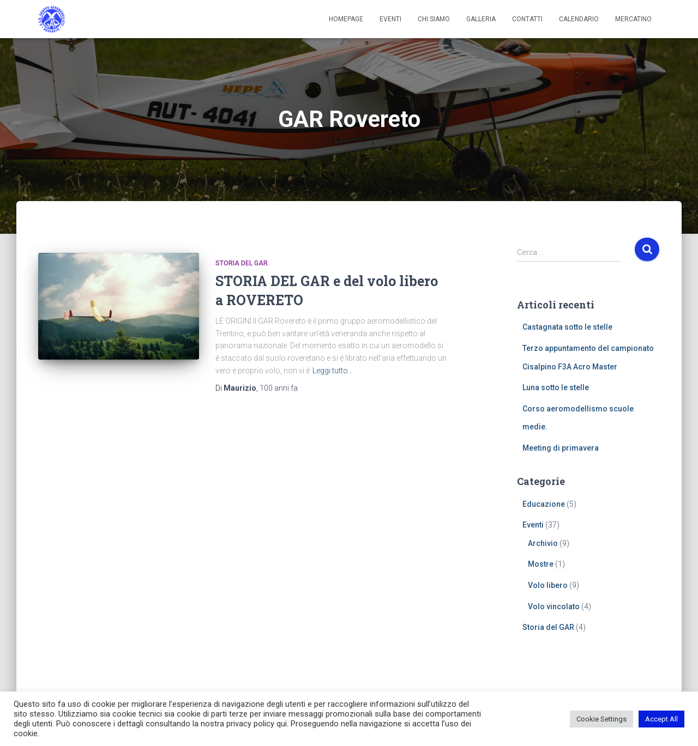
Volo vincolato (554, 606)
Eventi (390, 19)
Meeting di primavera (560, 448)
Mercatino (633, 19)
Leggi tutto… (332, 370)
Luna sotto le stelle (555, 387)
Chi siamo (434, 19)
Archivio (543, 543)
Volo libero (548, 585)
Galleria (481, 19)
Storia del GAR (241, 263)
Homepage (346, 19)
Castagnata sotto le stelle (567, 327)
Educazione (543, 504)
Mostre (540, 564)
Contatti (527, 19)
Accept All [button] (661, 719)
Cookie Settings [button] (601, 719)
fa (279, 388)
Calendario (579, 19)
